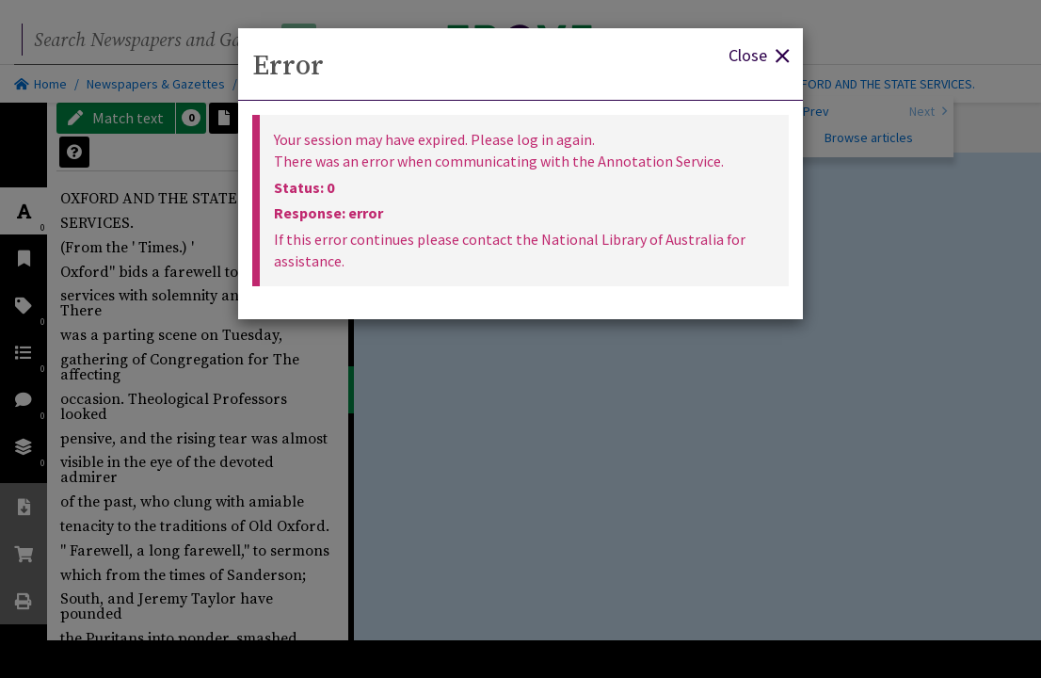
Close (759, 54)
